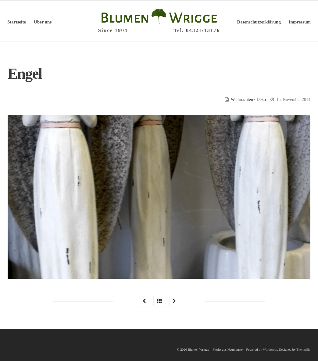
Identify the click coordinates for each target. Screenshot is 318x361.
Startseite (16, 22)
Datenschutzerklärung (258, 22)
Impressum (300, 22)
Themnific (303, 349)
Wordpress (270, 349)
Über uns (43, 22)
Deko (261, 99)
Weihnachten (242, 99)
